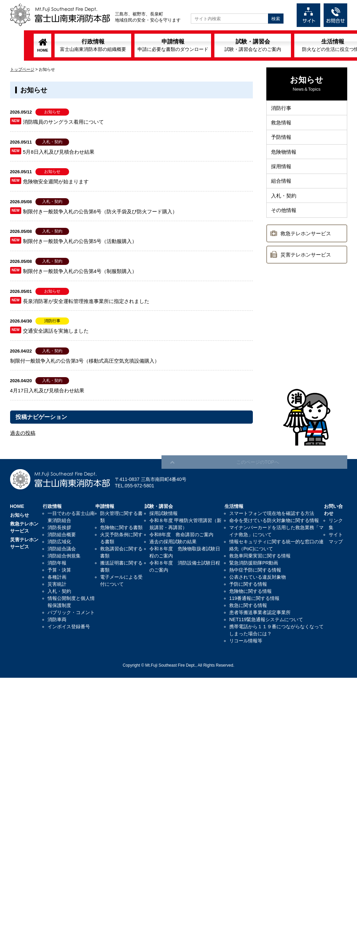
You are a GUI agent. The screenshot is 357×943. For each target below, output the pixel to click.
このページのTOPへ (316, 452)
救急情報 (282, 124)
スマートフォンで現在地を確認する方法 (271, 513)
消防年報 (57, 563)
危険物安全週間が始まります (56, 181)
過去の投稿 (22, 433)
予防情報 (282, 139)
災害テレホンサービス (305, 262)
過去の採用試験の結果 (173, 541)
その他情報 (284, 217)
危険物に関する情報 (250, 591)
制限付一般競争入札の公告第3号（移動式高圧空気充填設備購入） (84, 361)
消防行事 (282, 108)
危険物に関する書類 (121, 527)
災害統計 (57, 584)
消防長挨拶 (59, 527)
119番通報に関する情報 (254, 598)
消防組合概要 (62, 534)
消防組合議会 (62, 548)
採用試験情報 (163, 513)
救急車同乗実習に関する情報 (260, 555)
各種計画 (57, 577)
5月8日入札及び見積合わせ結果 (58, 152)
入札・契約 (284, 201)
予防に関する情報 (248, 584)
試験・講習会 (229, 45)
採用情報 (282, 170)
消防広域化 (59, 541)
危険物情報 (284, 155)
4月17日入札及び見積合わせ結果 (47, 390)
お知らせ (19, 515)
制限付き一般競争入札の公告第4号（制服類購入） (80, 271)
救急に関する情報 (248, 605)
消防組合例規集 (64, 555)
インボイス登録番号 (69, 626)
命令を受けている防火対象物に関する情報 (274, 520)
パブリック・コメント (71, 612)
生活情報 (308, 45)
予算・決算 (59, 570)
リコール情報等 (245, 640)
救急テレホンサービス (305, 240)
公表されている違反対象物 (257, 577)
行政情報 (69, 45)
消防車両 (57, 619)
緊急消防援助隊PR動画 (253, 563)
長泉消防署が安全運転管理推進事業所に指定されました (86, 301)
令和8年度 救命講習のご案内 (181, 534)
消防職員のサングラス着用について (63, 122)
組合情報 (282, 186)
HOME (18, 50)
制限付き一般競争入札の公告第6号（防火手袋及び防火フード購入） (100, 211)
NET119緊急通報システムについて (266, 619)
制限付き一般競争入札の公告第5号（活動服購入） (80, 241)
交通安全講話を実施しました (56, 331)
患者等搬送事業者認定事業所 (260, 612)
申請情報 (149, 45)
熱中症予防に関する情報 (255, 570)
